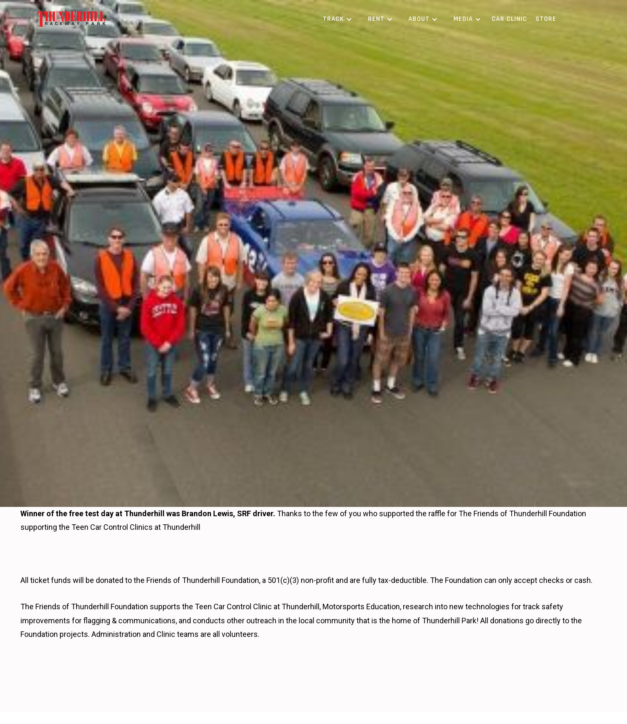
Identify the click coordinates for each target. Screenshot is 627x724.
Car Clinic (509, 18)
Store (546, 18)
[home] (71, 19)
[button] (336, 19)
